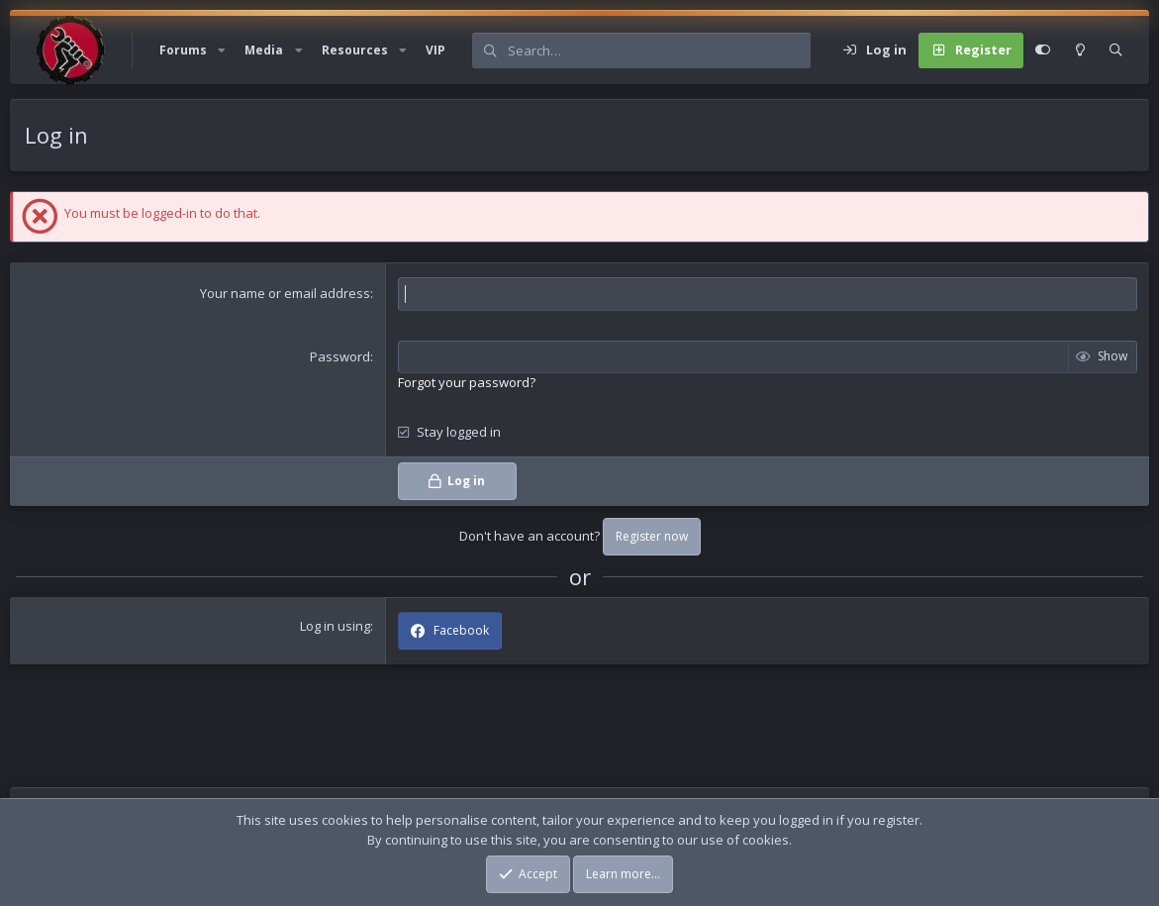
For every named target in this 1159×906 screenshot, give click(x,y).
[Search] (659, 50)
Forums (183, 50)
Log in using (335, 626)
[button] (222, 50)
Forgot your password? (466, 382)
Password (340, 356)
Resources (355, 50)
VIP (435, 50)
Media (263, 50)
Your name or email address (285, 293)
